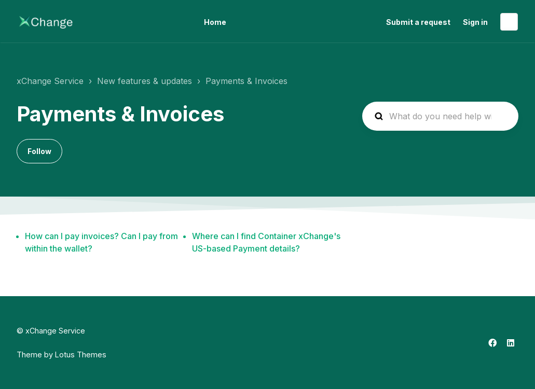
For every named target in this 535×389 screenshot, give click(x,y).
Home (215, 22)
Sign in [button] (475, 22)
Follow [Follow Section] (39, 151)
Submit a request (418, 22)
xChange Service (50, 81)
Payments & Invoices (246, 81)
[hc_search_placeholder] (440, 116)
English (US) (509, 22)
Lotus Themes (80, 354)
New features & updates (144, 81)
